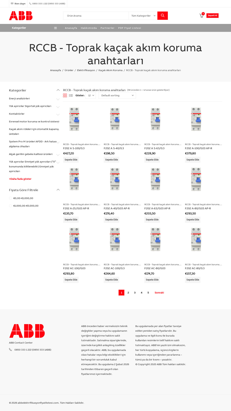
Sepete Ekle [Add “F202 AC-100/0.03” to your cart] (71, 279)
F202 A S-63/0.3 (154, 148)
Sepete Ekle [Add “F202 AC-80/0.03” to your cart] (152, 279)
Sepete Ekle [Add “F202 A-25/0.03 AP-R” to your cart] (71, 219)
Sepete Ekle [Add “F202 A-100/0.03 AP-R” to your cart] (192, 159)
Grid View (65, 95)
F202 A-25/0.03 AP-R (76, 208)
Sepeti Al (212, 15)
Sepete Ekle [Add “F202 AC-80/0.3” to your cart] (192, 279)
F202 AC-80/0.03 (154, 268)
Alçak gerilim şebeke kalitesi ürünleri (31, 154)
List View (71, 95)
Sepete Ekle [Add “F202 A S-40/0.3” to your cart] (111, 159)
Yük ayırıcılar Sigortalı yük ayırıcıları (30, 106)
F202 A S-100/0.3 (73, 148)
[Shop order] (117, 95)
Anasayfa (55, 70)
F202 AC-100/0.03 (74, 268)
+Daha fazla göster (20, 178)
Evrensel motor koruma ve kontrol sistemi (34, 121)
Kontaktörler (17, 113)
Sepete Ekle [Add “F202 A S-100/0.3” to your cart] (71, 159)
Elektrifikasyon (86, 70)
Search (162, 16)
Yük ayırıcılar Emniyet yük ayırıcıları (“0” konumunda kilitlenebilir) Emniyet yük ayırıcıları (32, 166)
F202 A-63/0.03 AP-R (157, 208)
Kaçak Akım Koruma (111, 70)
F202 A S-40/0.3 (114, 148)
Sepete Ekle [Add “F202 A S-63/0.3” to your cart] (152, 159)
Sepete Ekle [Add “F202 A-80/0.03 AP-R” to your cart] (192, 219)
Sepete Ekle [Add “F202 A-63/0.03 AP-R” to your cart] (152, 219)
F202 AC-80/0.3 (194, 268)
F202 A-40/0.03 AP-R (117, 208)
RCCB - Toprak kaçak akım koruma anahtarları (86, 144)
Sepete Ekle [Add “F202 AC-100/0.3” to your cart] (111, 279)
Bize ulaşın (18, 3)
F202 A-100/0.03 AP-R (198, 148)
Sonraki (159, 292)
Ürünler (69, 70)
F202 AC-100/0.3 (114, 268)
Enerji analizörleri (19, 98)
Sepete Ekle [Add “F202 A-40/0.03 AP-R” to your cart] (111, 219)
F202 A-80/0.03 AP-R (198, 208)
